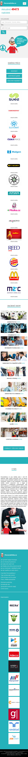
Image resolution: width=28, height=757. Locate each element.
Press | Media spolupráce (8, 579)
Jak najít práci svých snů (7, 564)
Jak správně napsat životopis (9, 560)
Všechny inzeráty (14, 81)
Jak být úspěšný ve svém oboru (9, 570)
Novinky (14, 71)
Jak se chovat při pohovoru (8, 562)
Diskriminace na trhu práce (8, 577)
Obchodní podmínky (6, 582)
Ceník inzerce (4, 588)
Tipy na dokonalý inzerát (8, 575)
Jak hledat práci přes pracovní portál (11, 566)
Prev (2, 44)
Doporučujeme (14, 76)
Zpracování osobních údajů (8, 586)
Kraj (2, 25)
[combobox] (14, 28)
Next (26, 44)
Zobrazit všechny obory (14, 448)
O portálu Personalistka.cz (8, 573)
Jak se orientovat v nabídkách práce (11, 568)
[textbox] (14, 28)
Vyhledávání (5, 19)
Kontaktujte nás (5, 584)
